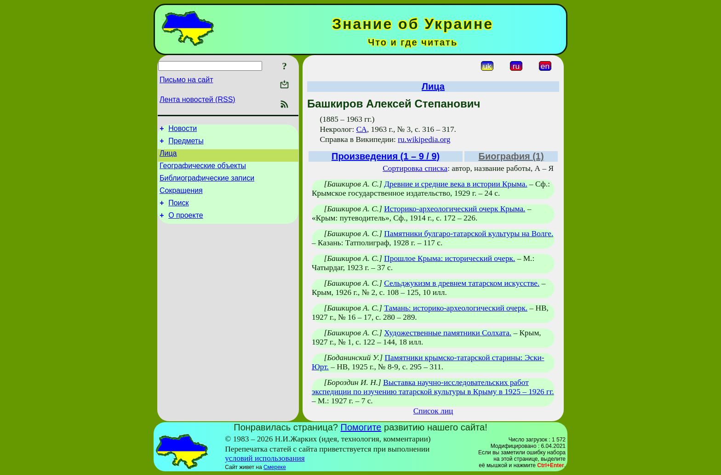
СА (361, 129)
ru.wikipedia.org (424, 139)
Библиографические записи (207, 185)
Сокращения (181, 199)
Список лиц (433, 411)
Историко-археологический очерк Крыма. (454, 208)
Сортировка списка (415, 168)
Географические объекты (203, 171)
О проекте (185, 226)
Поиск (178, 212)
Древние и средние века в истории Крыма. (455, 184)
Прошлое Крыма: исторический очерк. (449, 258)
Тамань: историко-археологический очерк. (455, 308)
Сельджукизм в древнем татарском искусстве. (461, 283)
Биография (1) (511, 156)
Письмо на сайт (186, 80)
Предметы (185, 143)
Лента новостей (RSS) (197, 99)
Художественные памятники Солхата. (447, 332)
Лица (168, 157)
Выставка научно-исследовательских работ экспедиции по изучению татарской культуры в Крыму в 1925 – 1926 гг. (433, 387)
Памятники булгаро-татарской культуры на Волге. (468, 233)
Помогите (361, 427)
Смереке (274, 467)
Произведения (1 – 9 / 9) (386, 156)
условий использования (265, 458)
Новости (182, 130)
